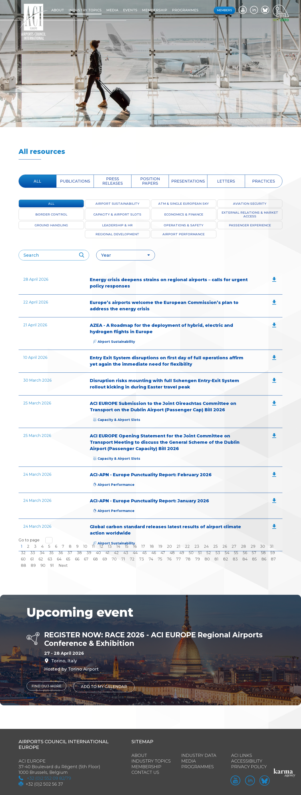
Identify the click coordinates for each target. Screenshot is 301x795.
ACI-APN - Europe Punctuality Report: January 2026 (149, 500)
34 (42, 553)
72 (132, 559)
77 (178, 559)
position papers (150, 181)
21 (178, 546)
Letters (226, 181)
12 (101, 546)
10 (85, 546)
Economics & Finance (183, 214)
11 (93, 546)
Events (137, 10)
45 (144, 553)
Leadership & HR (117, 225)
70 (114, 559)
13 (110, 546)
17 (143, 546)
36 (60, 553)
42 (116, 553)
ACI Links (241, 753)
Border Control (51, 214)
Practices (263, 181)
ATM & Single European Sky (183, 203)
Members (224, 10)
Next (63, 565)
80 (207, 559)
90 (42, 565)
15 (126, 546)
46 (153, 553)
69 (105, 559)
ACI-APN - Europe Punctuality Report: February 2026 (151, 474)
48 (172, 553)
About (65, 10)
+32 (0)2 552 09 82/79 (49, 776)
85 (254, 559)
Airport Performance (183, 234)
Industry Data (198, 753)
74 (151, 559)
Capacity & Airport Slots (117, 214)
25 (215, 546)
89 (33, 565)
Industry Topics (151, 759)
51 (200, 553)
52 (208, 553)
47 (163, 553)
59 (272, 553)
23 (196, 546)
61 (32, 559)
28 (243, 546)
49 (181, 553)
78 (188, 559)
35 (51, 553)
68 (95, 559)
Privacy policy (249, 764)
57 (254, 553)
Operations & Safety (183, 225)
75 (160, 559)
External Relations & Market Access (250, 214)
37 (69, 553)
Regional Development (117, 234)
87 (273, 559)
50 (191, 553)
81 (216, 559)
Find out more (48, 686)
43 (125, 553)
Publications (75, 181)
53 (218, 553)
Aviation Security (249, 203)
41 (107, 553)
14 (118, 546)
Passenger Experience (250, 225)
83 (235, 559)
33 (32, 553)
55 (236, 553)
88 (23, 565)
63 (50, 559)
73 (141, 559)
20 (169, 546)
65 (68, 559)
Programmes (192, 10)
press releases (112, 181)
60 (23, 559)
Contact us (145, 770)
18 (152, 546)
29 (253, 546)
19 (160, 546)
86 (263, 559)
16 (135, 546)
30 (262, 546)
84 (244, 559)
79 (197, 559)
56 (245, 553)
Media (120, 10)
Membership (161, 10)
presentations (188, 181)
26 (224, 546)
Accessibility (246, 759)
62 (41, 559)
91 (52, 565)
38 (79, 553)
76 (169, 559)
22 (187, 546)
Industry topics (92, 10)
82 (225, 559)
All (37, 181)
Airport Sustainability (117, 203)
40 (98, 553)
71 (123, 559)
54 (227, 553)
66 (77, 559)
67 (86, 559)
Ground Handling (51, 225)
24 (206, 546)
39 (89, 553)
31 (271, 546)
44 (135, 553)
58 (263, 553)
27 (234, 546)
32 (23, 553)
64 (59, 559)
